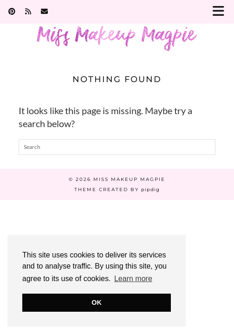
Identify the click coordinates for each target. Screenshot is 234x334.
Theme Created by (117, 189)
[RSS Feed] (28, 11)
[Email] (44, 11)
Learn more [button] (133, 279)
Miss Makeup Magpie (129, 179)
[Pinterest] (12, 11)
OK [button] (96, 302)
